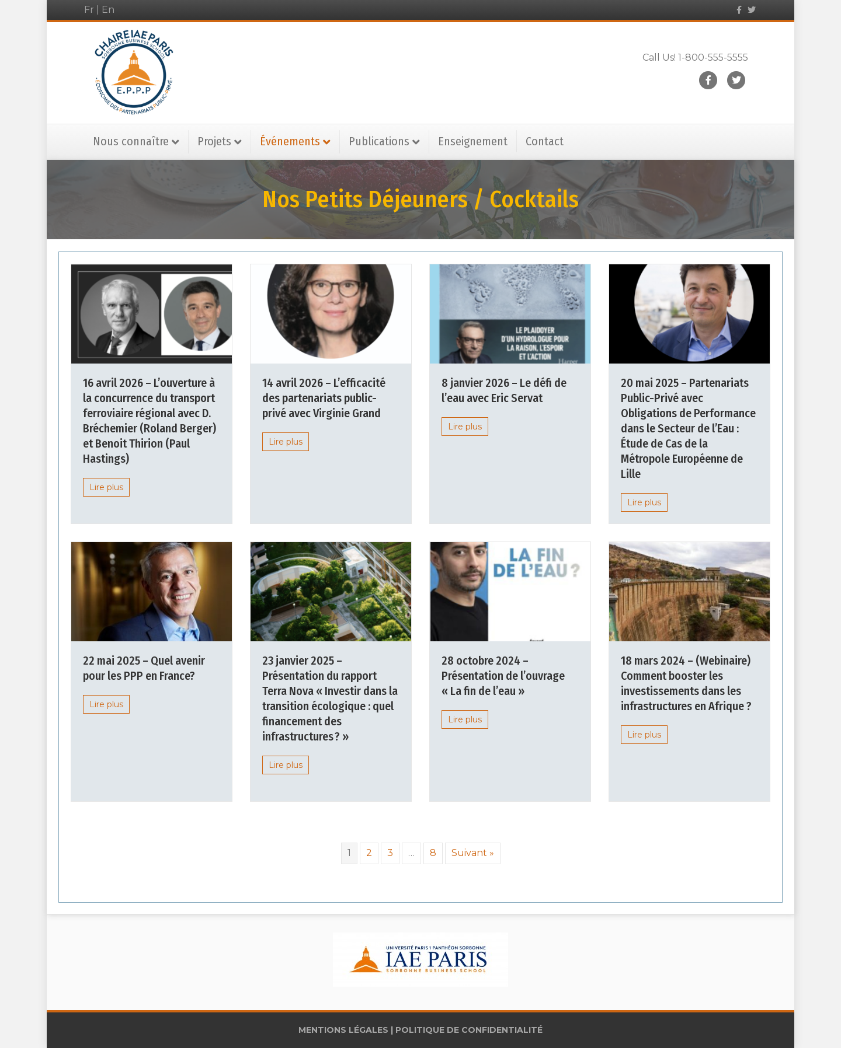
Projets (214, 141)
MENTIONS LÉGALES (343, 1030)
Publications (379, 141)
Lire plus (106, 487)
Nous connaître (131, 141)
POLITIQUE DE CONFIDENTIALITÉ (469, 1030)
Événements (290, 141)
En (108, 9)
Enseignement (473, 141)
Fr (89, 9)
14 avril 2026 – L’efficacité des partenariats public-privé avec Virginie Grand (323, 398)
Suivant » (472, 852)
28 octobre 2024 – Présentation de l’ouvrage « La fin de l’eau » (503, 676)
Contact (545, 141)
